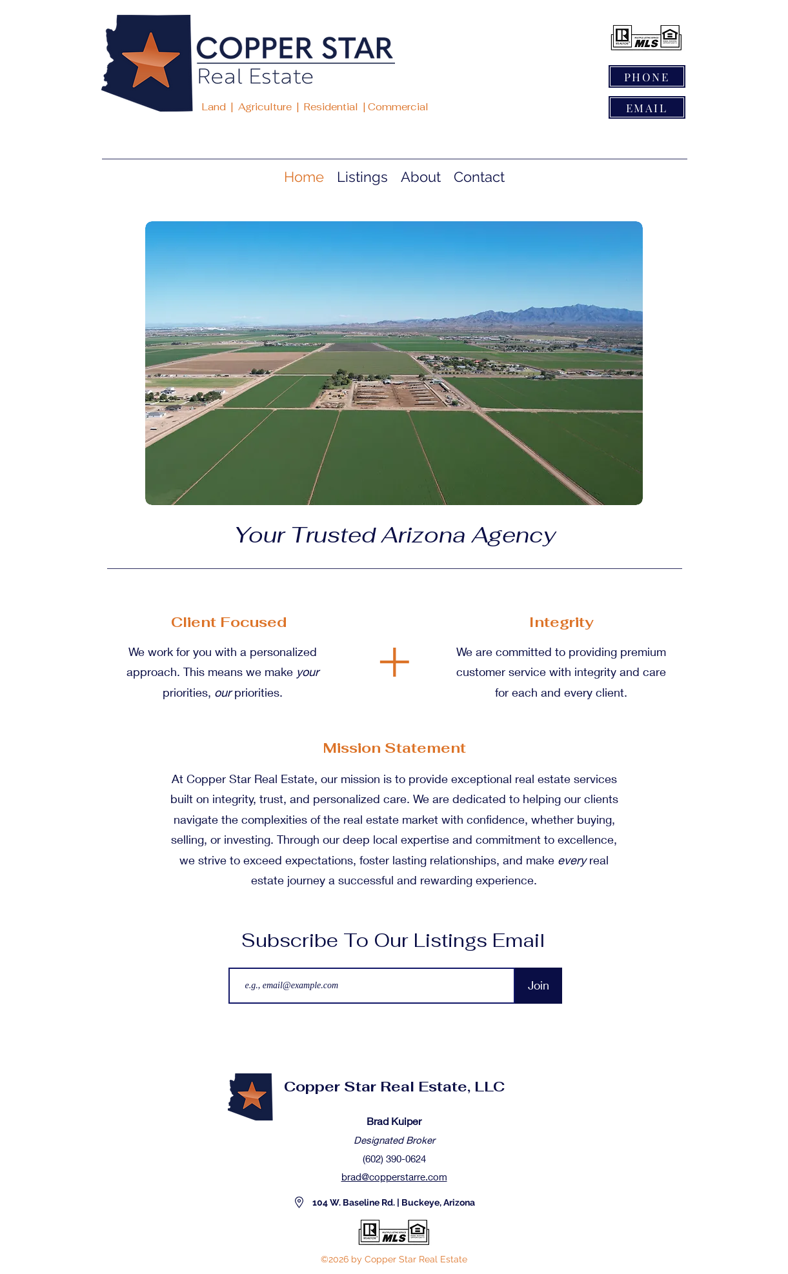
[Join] (538, 986)
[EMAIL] (647, 107)
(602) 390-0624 (394, 1158)
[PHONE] (647, 76)
